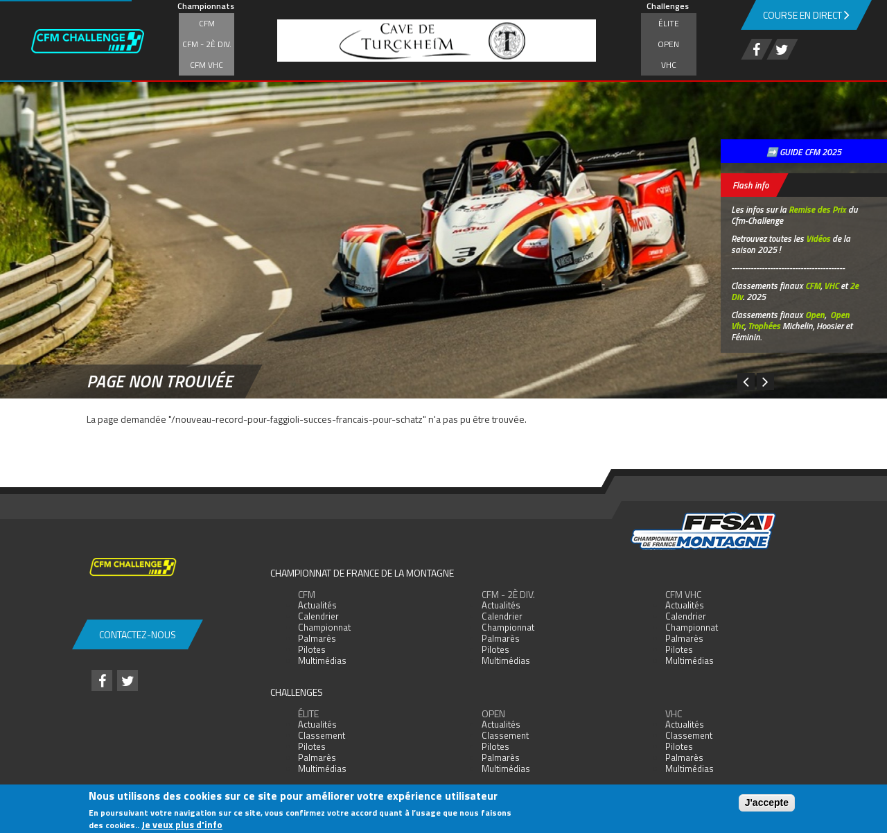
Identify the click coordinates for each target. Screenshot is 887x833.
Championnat (324, 627)
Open (668, 44)
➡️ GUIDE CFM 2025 (803, 152)
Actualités (317, 605)
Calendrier (318, 616)
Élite (668, 23)
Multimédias (322, 660)
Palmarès (317, 638)
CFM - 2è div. (206, 44)
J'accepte (767, 802)
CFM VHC (206, 64)
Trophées (764, 326)
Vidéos (818, 238)
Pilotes (312, 649)
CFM (207, 23)
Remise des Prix (817, 209)
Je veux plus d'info (181, 824)
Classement (321, 735)
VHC (668, 64)
